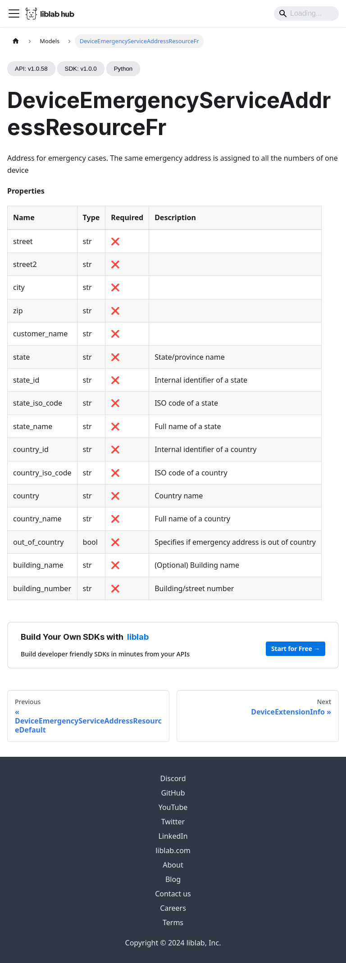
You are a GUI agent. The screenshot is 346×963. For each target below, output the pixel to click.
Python (123, 68)
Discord (173, 778)
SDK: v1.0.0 (81, 68)
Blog (173, 879)
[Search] (306, 13)
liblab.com (173, 850)
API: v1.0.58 (31, 68)
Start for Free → (295, 648)
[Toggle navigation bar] (14, 13)
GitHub (173, 793)
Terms (173, 922)
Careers (173, 908)
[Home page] (15, 41)
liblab (138, 637)
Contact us (173, 894)
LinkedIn (172, 836)
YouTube (173, 807)
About (173, 865)
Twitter (173, 822)
